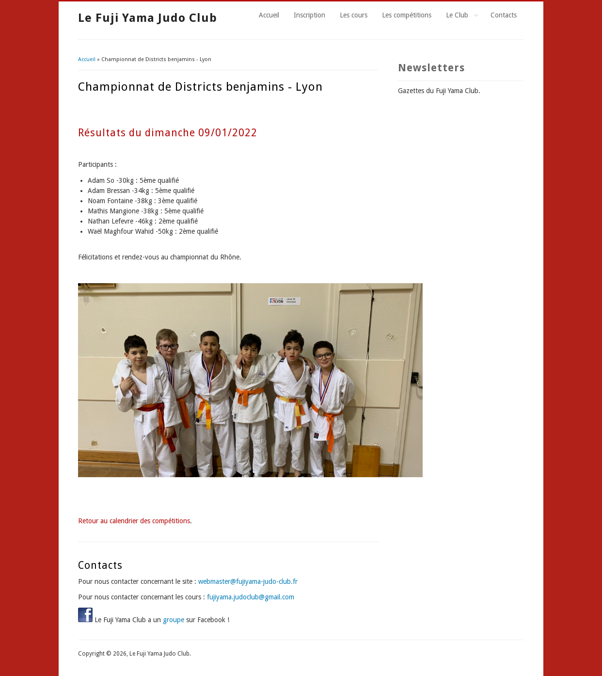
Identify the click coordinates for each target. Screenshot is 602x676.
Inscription (309, 15)
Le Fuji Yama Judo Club (147, 18)
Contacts (504, 15)
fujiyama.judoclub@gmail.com (250, 597)
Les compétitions (406, 15)
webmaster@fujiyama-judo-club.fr (248, 581)
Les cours (353, 15)
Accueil (269, 15)
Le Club (458, 16)
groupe (173, 620)
